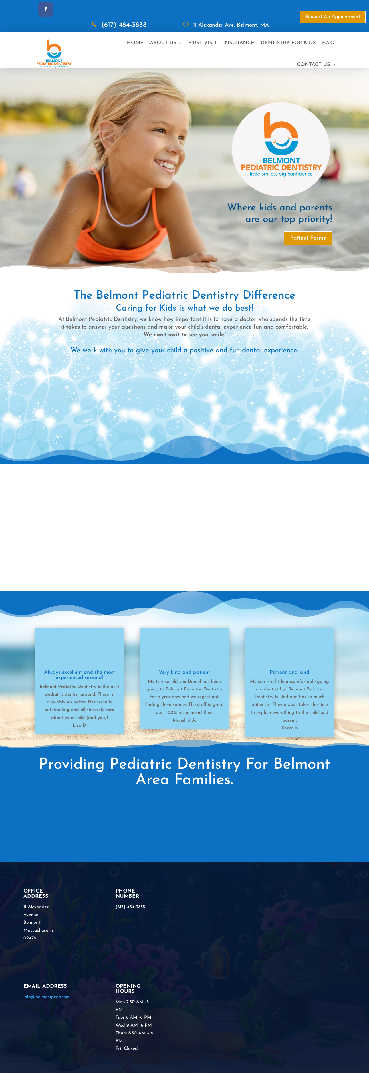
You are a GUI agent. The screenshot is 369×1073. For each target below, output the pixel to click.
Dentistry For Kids (288, 43)
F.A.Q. (329, 43)
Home (135, 43)
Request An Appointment (332, 16)
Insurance (238, 43)
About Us (163, 43)
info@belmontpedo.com (46, 997)
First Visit (202, 43)
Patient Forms (308, 238)
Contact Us (313, 64)
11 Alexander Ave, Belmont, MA (231, 25)
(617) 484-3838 (124, 25)
